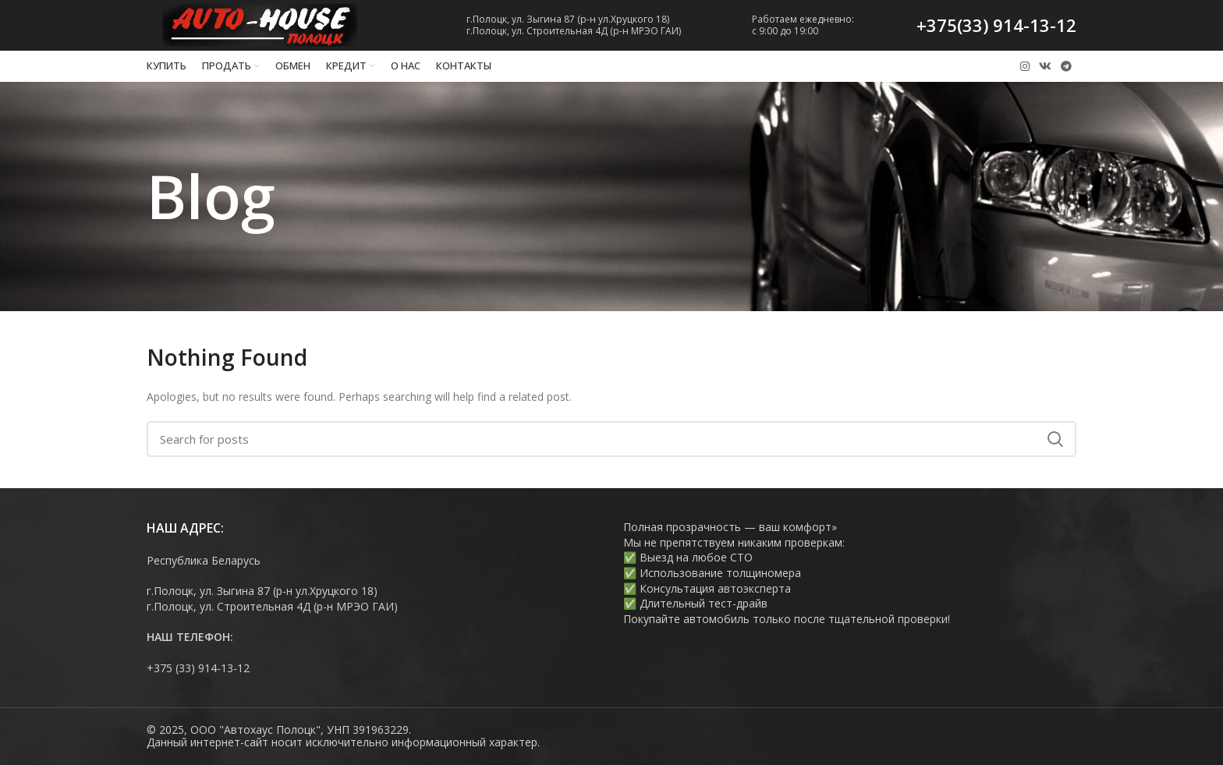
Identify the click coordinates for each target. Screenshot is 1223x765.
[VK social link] (1045, 66)
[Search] (611, 439)
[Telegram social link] (1066, 66)
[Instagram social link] (1025, 66)
